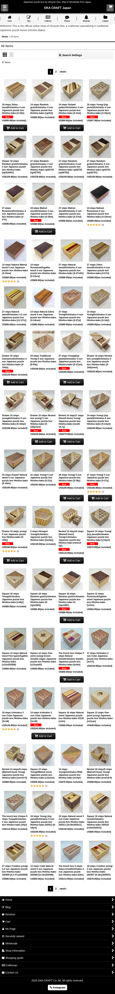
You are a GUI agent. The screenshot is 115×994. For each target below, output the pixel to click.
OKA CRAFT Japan (57, 7)
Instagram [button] (57, 987)
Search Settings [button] (70, 55)
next (63, 71)
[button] (4, 7)
